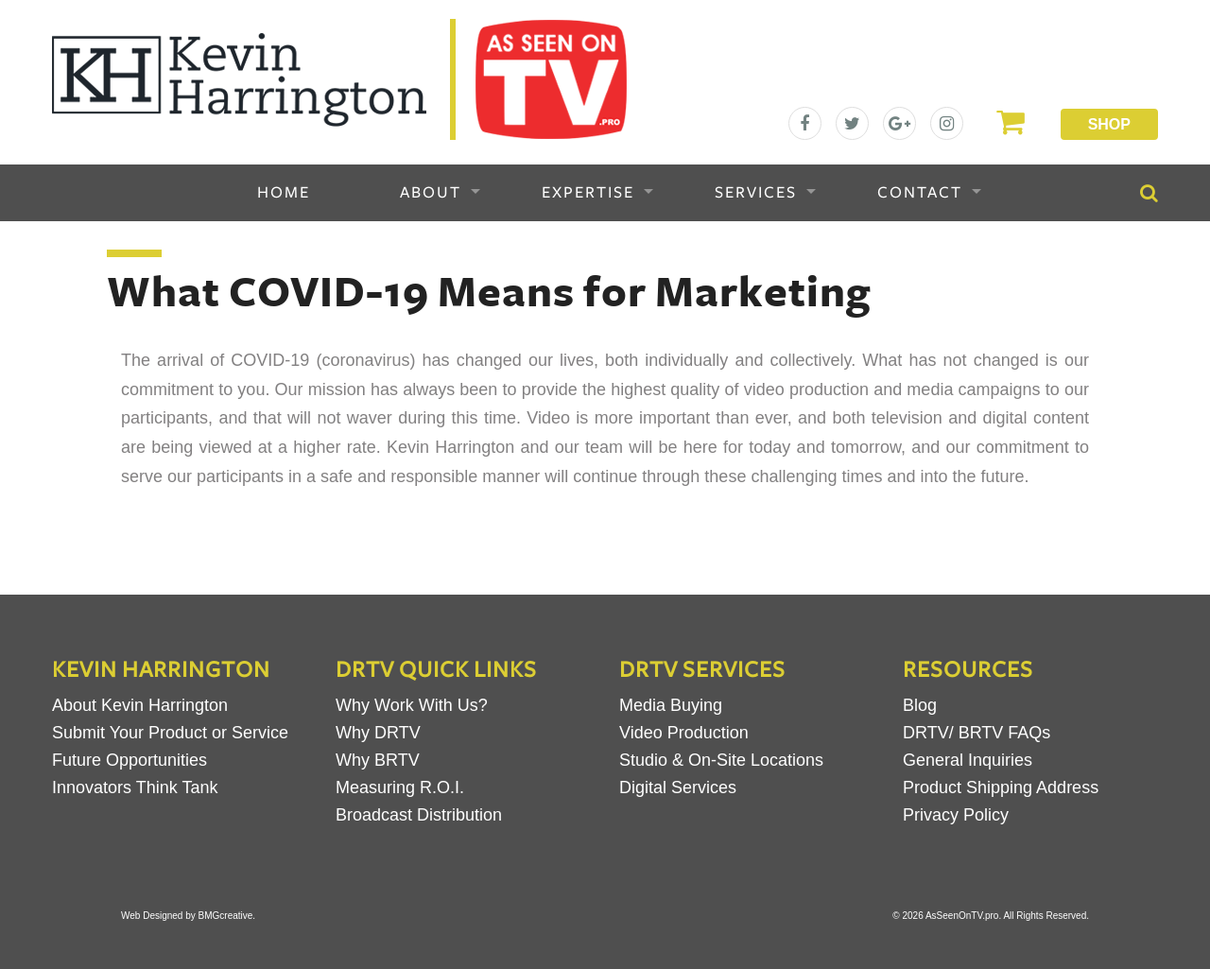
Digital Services (677, 787)
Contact (919, 192)
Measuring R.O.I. (400, 787)
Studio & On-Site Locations (721, 760)
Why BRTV (378, 760)
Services (756, 192)
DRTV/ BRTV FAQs (976, 732)
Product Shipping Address (1000, 787)
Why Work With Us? (412, 705)
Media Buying (670, 705)
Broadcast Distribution (419, 814)
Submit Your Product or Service (170, 732)
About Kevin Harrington (140, 705)
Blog (920, 705)
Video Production (684, 732)
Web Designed (151, 915)
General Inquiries (967, 760)
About (430, 192)
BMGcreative (226, 915)
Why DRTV (378, 732)
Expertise (588, 192)
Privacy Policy (956, 814)
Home (283, 192)
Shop (1109, 124)
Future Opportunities (129, 760)
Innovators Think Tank (134, 787)
